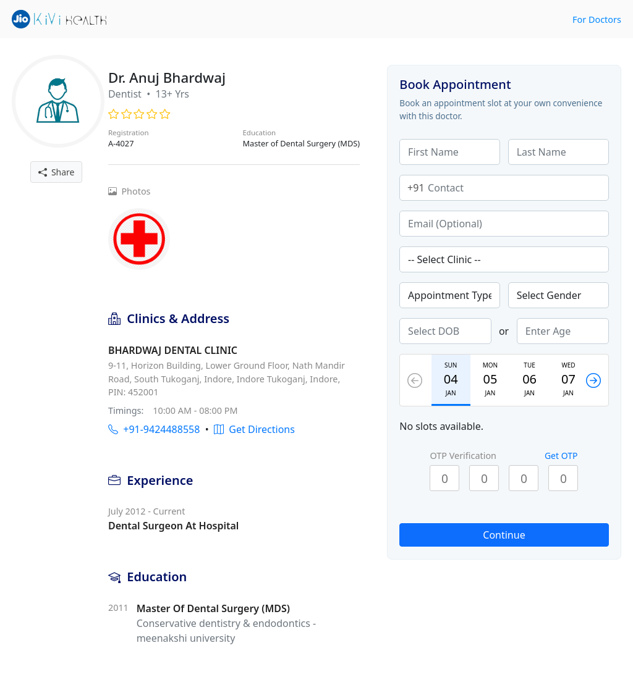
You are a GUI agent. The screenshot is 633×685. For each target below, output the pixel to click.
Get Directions (254, 429)
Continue (504, 535)
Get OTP (561, 455)
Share (56, 172)
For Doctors (596, 19)
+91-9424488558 (154, 429)
